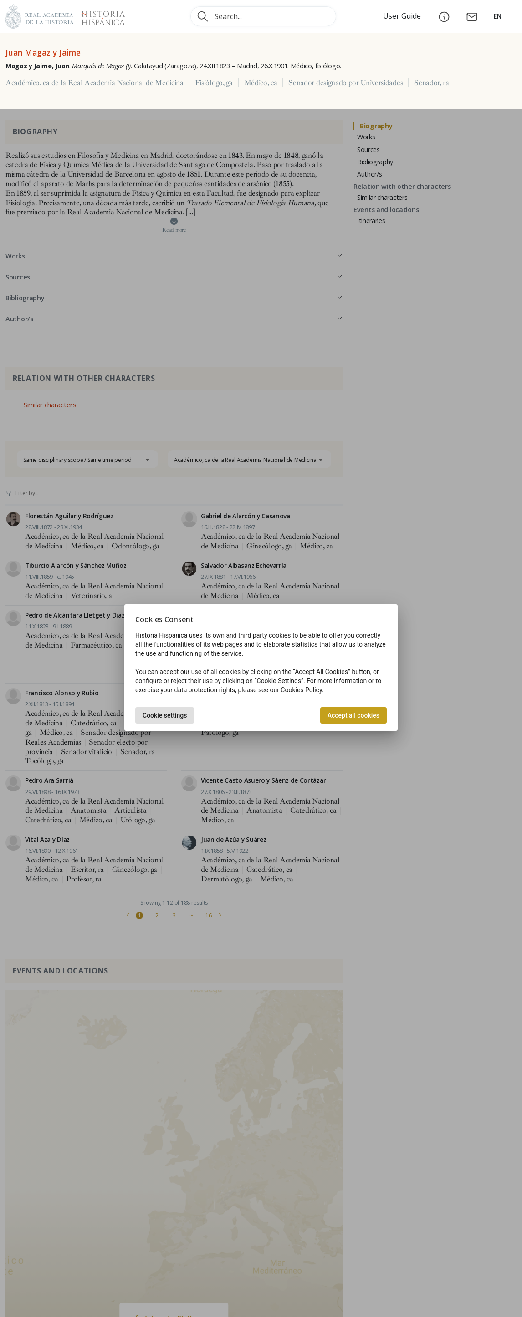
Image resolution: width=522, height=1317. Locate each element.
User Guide (403, 16)
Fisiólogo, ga (214, 82)
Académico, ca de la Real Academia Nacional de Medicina (94, 82)
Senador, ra (431, 82)
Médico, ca (260, 82)
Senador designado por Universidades (345, 82)
